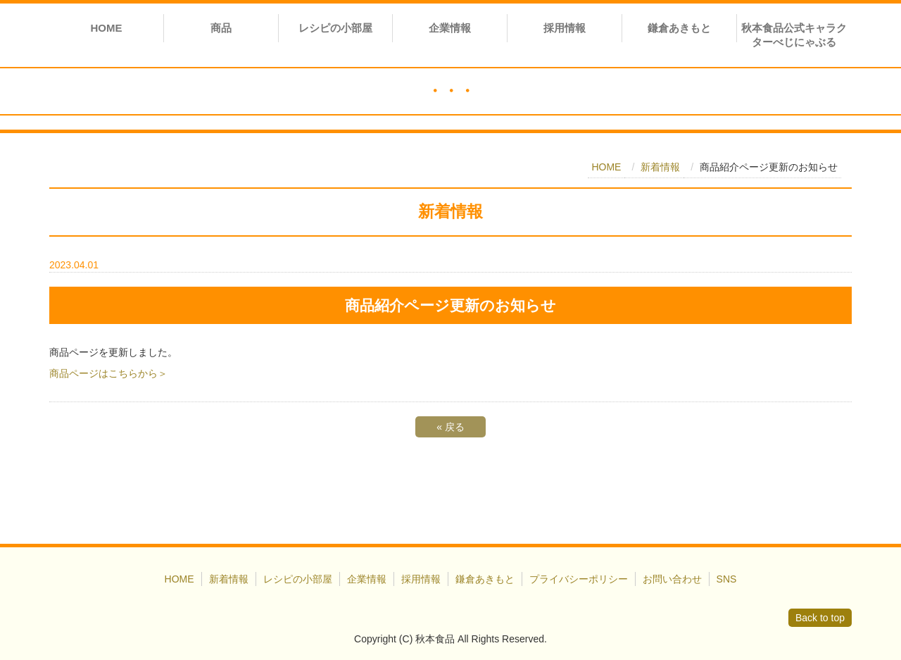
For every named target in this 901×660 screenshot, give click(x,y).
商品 (221, 28)
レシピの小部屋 (335, 28)
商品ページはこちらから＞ (108, 373)
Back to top (820, 617)
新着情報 (660, 167)
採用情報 (564, 28)
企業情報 (450, 28)
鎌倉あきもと (679, 28)
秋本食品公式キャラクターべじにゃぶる (794, 35)
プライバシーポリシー (578, 579)
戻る (450, 426)
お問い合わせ (672, 579)
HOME (106, 28)
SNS (727, 579)
